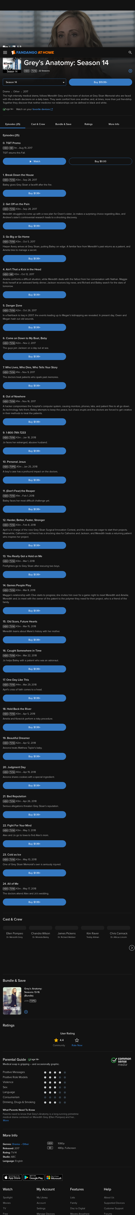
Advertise (109, 1158)
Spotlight (7, 1131)
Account (41, 1137)
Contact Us (110, 1153)
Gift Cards (75, 1153)
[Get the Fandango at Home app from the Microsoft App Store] (54, 1111)
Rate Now (77, 979)
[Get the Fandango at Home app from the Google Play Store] (33, 1111)
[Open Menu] (5, 5)
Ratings (89, 58)
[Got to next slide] (131, 882)
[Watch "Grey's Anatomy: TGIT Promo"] (34, 95)
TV (4, 1142)
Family (73, 1137)
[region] (67, 1195)
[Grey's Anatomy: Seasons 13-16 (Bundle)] (38, 926)
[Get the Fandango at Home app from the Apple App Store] (12, 1111)
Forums (108, 1148)
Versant (29, 1180)
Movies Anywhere (79, 1148)
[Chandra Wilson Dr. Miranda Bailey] (40, 882)
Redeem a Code (45, 1153)
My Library (42, 1131)
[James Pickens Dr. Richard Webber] (66, 882)
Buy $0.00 (100, 95)
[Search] (130, 5)
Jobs (106, 1169)
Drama (16, 1078)
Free (5, 1148)
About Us (109, 1131)
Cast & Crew (38, 58)
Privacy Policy (117, 1180)
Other (25, 1078)
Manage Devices (46, 1148)
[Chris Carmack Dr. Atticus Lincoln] (118, 882)
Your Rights (105, 1184)
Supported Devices (114, 1137)
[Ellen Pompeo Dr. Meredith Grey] (14, 882)
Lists (72, 1131)
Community (59, 979)
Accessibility (110, 1164)
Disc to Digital (77, 1142)
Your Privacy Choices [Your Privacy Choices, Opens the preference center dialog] (54, 1209)
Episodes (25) (12, 58)
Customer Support (113, 1142)
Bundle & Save (63, 58)
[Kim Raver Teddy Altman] (92, 882)
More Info (114, 58)
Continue (80, 1209)
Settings (41, 1142)
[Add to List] (26, 946)
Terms (67, 1180)
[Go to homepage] (32, 5)
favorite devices (43, 43)
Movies (7, 1137)
